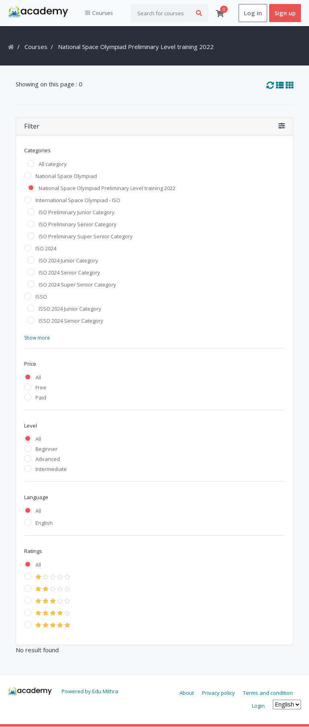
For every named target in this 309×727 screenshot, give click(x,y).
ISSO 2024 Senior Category (71, 320)
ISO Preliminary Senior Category (78, 224)
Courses (36, 47)
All (38, 377)
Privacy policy (218, 693)
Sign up (285, 13)
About (186, 693)
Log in (253, 13)
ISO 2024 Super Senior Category (77, 284)
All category (53, 164)
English (44, 523)
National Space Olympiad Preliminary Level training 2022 (107, 188)
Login (258, 705)
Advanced (47, 459)
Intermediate (51, 469)
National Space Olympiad (66, 176)
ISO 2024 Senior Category (69, 272)
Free (40, 387)
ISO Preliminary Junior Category (77, 212)
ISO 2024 (45, 248)
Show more (37, 337)
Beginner (46, 449)
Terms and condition (268, 693)
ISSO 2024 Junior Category (70, 308)
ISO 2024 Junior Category (68, 260)
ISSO (41, 296)
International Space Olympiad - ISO (77, 200)
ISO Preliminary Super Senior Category (86, 236)
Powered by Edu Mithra (90, 691)
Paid (40, 397)
